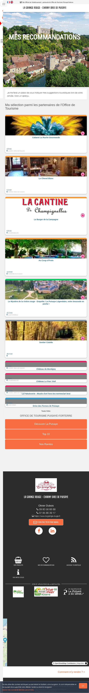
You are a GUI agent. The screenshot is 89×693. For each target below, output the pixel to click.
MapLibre (80, 664)
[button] (48, 134)
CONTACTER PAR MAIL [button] (48, 522)
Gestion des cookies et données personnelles (18, 690)
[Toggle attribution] (86, 663)
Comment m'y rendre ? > (71, 672)
